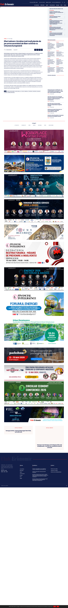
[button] (64, 2)
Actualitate (51, 10)
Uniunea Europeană (11, 92)
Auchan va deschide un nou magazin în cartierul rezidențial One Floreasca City (56, 12)
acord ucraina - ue (18, 91)
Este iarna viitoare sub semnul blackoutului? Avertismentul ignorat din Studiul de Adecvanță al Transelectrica (56, 28)
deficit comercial (25, 91)
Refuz (58, 606)
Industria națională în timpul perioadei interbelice (54, 17)
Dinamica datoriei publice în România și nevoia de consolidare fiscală (56, 116)
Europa (49, 50)
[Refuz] (66, 606)
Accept (55, 606)
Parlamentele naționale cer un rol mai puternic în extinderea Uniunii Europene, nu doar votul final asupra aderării (59, 62)
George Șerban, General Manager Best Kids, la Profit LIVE (18, 562)
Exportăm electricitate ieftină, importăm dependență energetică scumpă (55, 104)
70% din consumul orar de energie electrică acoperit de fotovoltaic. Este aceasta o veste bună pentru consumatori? (55, 34)
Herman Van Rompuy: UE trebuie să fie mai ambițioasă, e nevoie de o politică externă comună (49, 567)
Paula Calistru (9, 49)
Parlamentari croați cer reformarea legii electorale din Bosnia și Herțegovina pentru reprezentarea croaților (60, 45)
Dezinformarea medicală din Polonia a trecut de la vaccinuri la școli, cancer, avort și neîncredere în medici (60, 53)
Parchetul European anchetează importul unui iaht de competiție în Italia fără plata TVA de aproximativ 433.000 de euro (60, 70)
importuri (34, 91)
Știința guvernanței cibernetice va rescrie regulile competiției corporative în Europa (55, 110)
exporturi (30, 91)
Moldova (38, 91)
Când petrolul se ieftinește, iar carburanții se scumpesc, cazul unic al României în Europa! (55, 91)
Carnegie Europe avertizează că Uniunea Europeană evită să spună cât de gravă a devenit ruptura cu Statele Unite (51, 62)
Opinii (5, 38)
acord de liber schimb (10, 91)
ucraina (5, 92)
